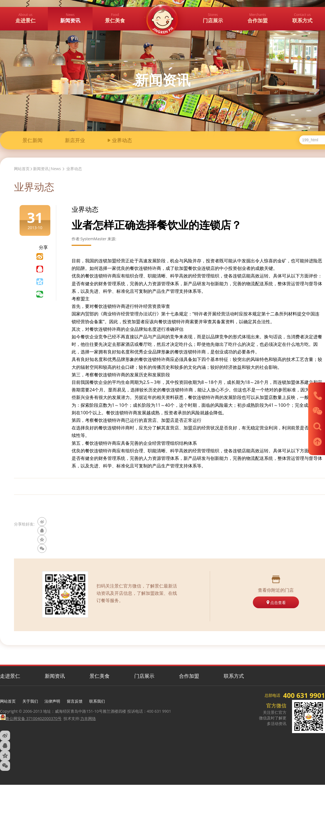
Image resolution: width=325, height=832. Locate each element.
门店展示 (144, 675)
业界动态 (122, 140)
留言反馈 (75, 701)
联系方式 (234, 675)
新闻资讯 (55, 675)
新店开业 (75, 140)
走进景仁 (10, 675)
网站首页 (22, 168)
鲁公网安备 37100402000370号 (31, 718)
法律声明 (52, 701)
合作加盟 (189, 675)
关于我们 (30, 701)
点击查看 (276, 602)
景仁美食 (100, 675)
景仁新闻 (32, 140)
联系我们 (97, 701)
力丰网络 (88, 718)
